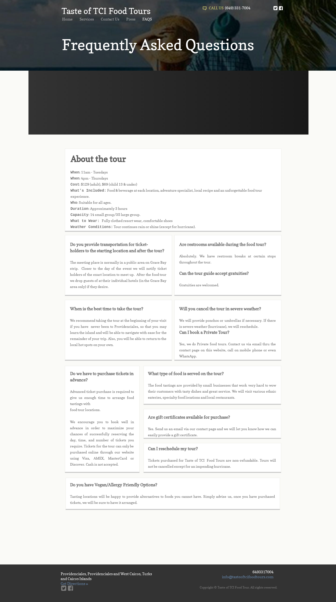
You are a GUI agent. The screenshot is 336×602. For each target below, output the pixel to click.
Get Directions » (74, 583)
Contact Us (110, 19)
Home (67, 19)
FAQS (147, 19)
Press (130, 19)
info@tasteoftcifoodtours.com (247, 576)
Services (87, 19)
